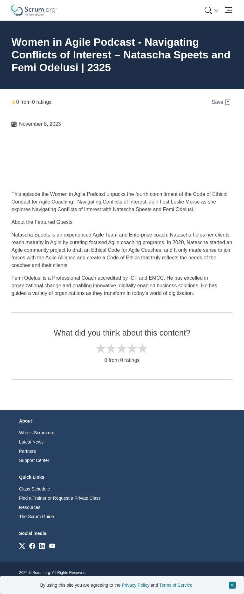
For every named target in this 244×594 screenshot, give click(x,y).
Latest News (31, 441)
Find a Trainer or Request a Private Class (60, 498)
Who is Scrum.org (36, 432)
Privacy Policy (135, 585)
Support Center (34, 460)
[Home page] (34, 10)
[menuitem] (211, 10)
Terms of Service (175, 585)
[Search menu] (212, 10)
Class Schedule (34, 488)
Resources (29, 507)
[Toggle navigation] (228, 10)
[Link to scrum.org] (22, 545)
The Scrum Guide (36, 516)
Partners (27, 451)
